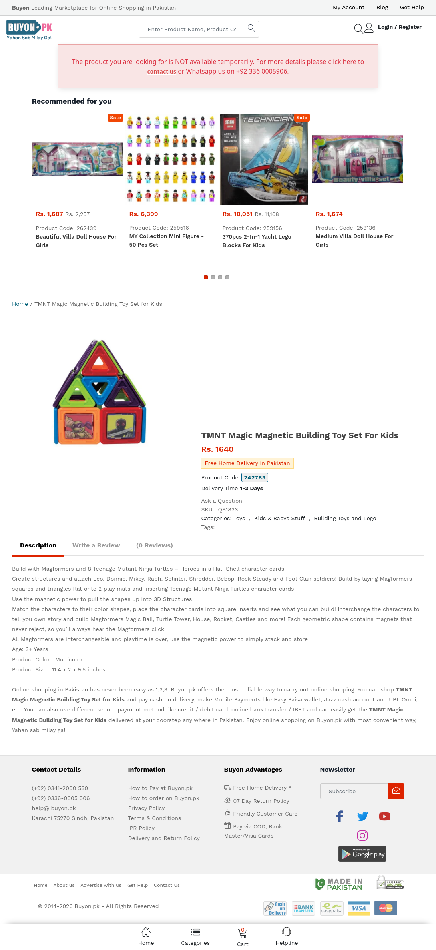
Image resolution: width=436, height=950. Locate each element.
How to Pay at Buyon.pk (160, 788)
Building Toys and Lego (345, 518)
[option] (100, 398)
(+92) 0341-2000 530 (60, 788)
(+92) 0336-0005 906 (61, 798)
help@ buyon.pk (54, 808)
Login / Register (400, 27)
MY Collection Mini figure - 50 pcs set (166, 240)
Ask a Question (221, 500)
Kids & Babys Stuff (279, 518)
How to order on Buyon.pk (164, 798)
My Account (348, 7)
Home (20, 304)
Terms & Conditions (154, 818)
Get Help (412, 7)
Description (38, 545)
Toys (239, 518)
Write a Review (96, 545)
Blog (382, 7)
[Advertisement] (312, 370)
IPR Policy (141, 828)
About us (64, 865)
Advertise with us (100, 865)
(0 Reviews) (154, 545)
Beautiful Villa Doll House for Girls (76, 240)
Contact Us (167, 865)
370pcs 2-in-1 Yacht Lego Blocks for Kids (257, 240)
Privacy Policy (146, 808)
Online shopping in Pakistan (50, 689)
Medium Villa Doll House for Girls (355, 240)
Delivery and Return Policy (164, 838)
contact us (161, 71)
